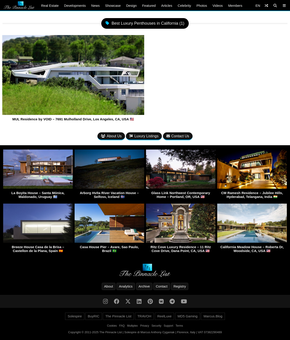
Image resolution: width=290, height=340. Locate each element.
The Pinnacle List (118, 316)
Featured (149, 5)
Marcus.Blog (212, 316)
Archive (144, 286)
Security (156, 325)
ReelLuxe (164, 316)
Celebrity (184, 5)
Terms (179, 325)
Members (235, 5)
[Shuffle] (266, 5)
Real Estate (50, 5)
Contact (161, 286)
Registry (179, 286)
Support (168, 325)
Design (131, 5)
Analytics (125, 286)
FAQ (122, 325)
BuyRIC (93, 316)
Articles (166, 5)
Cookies (112, 325)
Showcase (113, 5)
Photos (201, 5)
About (108, 286)
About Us (111, 136)
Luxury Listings (143, 136)
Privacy (144, 325)
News (95, 5)
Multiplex (132, 325)
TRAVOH (144, 316)
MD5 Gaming (188, 316)
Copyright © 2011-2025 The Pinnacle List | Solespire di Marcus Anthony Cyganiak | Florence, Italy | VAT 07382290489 (145, 332)
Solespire (75, 316)
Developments (75, 5)
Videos (217, 5)
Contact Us (177, 136)
